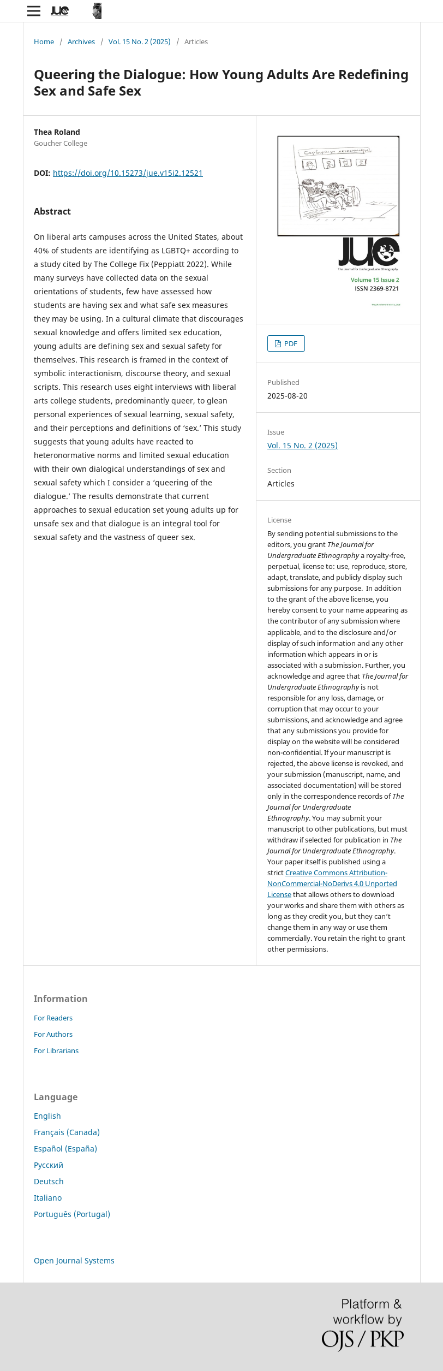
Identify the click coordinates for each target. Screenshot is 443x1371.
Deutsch (49, 1181)
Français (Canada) (67, 1132)
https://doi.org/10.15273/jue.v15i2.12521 (128, 173)
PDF (290, 343)
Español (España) (65, 1148)
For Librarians (56, 1050)
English (47, 1116)
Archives (81, 41)
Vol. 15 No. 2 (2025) (140, 41)
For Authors (53, 1034)
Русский (48, 1165)
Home (44, 41)
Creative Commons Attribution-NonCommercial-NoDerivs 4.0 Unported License (332, 883)
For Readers (53, 1018)
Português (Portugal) (72, 1214)
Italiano (48, 1197)
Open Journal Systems (74, 1260)
